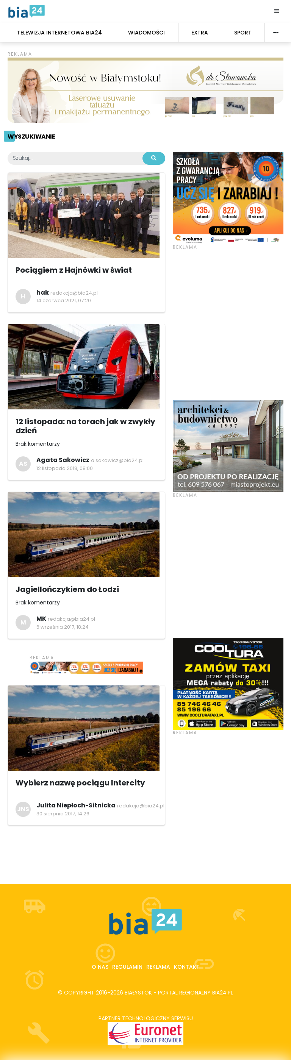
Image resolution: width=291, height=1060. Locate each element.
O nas (100, 966)
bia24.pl (222, 992)
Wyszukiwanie (31, 136)
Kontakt (187, 966)
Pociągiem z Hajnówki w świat (74, 270)
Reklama (158, 966)
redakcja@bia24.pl (74, 293)
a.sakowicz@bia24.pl (117, 460)
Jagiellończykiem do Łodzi (67, 589)
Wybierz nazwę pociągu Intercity (80, 782)
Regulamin (127, 966)
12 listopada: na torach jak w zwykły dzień (85, 426)
